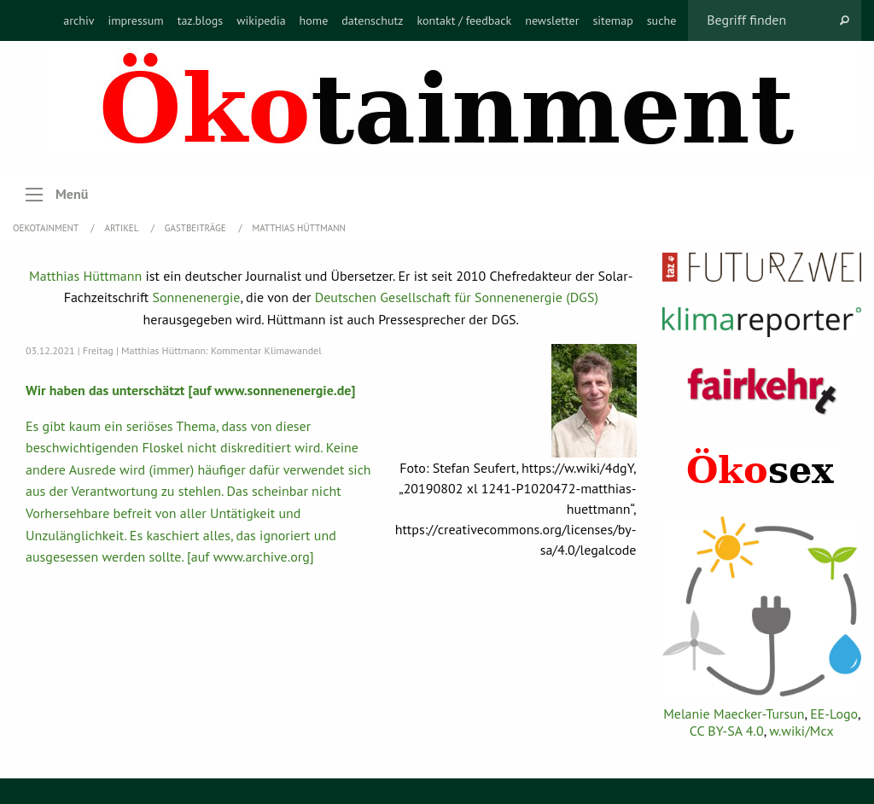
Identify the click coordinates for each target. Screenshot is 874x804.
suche (662, 20)
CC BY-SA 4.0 (727, 730)
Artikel (123, 228)
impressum (135, 20)
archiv (78, 20)
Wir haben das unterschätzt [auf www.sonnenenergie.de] (190, 390)
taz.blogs (201, 20)
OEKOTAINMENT (47, 228)
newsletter (552, 20)
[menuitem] (78, 20)
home (314, 20)
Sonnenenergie (197, 297)
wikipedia (260, 20)
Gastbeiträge (197, 228)
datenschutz (372, 20)
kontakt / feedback (464, 20)
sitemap (612, 20)
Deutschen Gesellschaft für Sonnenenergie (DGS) (456, 297)
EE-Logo (834, 713)
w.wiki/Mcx (801, 730)
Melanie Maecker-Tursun (733, 713)
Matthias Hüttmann (299, 228)
